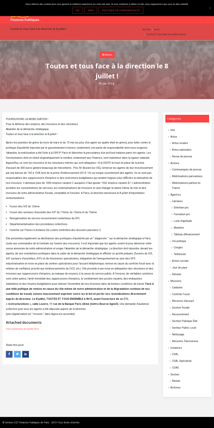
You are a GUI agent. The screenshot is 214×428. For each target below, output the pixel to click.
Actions (174, 163)
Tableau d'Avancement (187, 234)
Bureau (176, 380)
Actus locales (180, 143)
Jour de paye (179, 267)
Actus (173, 136)
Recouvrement (180, 314)
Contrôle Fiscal (181, 294)
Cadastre (177, 287)
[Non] (209, 8)
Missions (175, 281)
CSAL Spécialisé (182, 360)
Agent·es (175, 194)
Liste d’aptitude (183, 221)
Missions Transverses (185, 341)
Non (90, 10)
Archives (107, 54)
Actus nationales (181, 149)
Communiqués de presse (186, 169)
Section (174, 374)
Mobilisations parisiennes (187, 176)
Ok (77, 10)
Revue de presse (182, 156)
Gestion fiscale (181, 307)
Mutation (179, 227)
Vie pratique (179, 241)
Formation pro (182, 214)
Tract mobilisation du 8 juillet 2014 (22, 329)
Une (172, 130)
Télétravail (180, 254)
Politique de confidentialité (121, 10)
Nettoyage (178, 334)
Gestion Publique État (184, 321)
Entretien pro (181, 207)
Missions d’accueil (183, 300)
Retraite (176, 274)
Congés (178, 247)
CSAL (175, 354)
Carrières (177, 201)
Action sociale (180, 260)
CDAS (175, 367)
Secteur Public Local (184, 327)
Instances (176, 347)
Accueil (147, 29)
